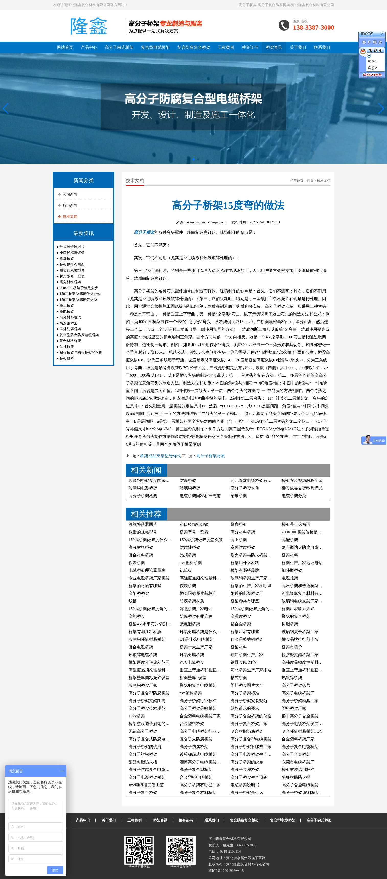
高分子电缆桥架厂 (298, 693)
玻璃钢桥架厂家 (143, 685)
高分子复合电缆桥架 (300, 746)
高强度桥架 (241, 616)
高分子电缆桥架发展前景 (304, 723)
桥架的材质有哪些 (145, 586)
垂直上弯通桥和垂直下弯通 (204, 670)
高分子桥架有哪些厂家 (251, 746)
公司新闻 (70, 194)
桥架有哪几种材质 (145, 631)
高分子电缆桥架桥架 (147, 777)
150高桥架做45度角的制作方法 (258, 609)
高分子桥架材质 (210, 456)
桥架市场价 (292, 647)
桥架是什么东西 (72, 264)
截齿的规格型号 (72, 270)
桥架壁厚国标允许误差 (149, 677)
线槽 (133, 601)
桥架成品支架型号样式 (160, 456)
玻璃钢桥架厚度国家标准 (151, 480)
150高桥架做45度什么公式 (80, 294)
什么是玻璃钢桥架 (247, 639)
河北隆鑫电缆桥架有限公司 (255, 480)
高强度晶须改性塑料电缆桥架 (206, 578)
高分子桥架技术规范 (147, 708)
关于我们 (298, 47)
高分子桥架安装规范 (249, 700)
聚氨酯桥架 (190, 624)
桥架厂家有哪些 (245, 631)
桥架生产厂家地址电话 (302, 563)
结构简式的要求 (245, 708)
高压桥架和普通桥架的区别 (306, 586)
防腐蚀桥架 (68, 323)
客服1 (372, 62)
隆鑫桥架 (67, 258)
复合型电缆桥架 (155, 47)
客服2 (372, 68)
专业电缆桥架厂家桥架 (149, 578)
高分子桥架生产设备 (249, 777)
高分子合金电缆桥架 (300, 785)
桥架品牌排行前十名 (300, 639)
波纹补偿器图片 (72, 247)
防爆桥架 (188, 480)
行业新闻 (70, 205)
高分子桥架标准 (245, 693)
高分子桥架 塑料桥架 (301, 792)
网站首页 (65, 47)
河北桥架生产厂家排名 (251, 670)
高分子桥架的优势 (145, 746)
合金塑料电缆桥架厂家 (200, 716)
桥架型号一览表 (72, 276)
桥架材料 (67, 358)
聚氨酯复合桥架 (296, 616)
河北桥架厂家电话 (196, 609)
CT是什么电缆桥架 (196, 639)
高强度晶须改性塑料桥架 (151, 670)
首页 (310, 180)
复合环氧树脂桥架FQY (302, 731)
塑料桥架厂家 (294, 708)
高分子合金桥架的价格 (251, 716)
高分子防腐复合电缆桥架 (151, 769)
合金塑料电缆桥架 (196, 777)
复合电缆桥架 (141, 647)
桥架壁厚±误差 (193, 677)
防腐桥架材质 (192, 601)
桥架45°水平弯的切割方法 (152, 624)
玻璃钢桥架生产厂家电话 (253, 578)
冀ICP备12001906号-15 (226, 871)
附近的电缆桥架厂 (247, 593)
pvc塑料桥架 (191, 563)
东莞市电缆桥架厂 (298, 762)
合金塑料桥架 (192, 723)
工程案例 (226, 47)
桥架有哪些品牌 (245, 570)
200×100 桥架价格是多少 (79, 288)
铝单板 (186, 570)
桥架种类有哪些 (245, 601)
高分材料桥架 (70, 282)
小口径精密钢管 (72, 253)
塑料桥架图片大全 (247, 685)
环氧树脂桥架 (192, 654)
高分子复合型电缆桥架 (251, 739)
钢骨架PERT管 (244, 662)
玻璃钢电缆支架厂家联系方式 (308, 601)
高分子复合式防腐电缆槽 (151, 739)
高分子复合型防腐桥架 (149, 693)
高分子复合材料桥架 (198, 792)
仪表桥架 (137, 563)
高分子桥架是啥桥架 (198, 708)
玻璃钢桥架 (190, 488)
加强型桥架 (292, 570)
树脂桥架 (290, 624)
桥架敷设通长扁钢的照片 (151, 723)
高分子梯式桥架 (119, 47)
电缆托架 (290, 578)
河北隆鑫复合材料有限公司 (306, 593)
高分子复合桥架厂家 (249, 723)
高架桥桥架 (139, 593)
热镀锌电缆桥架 (143, 654)
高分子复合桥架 (143, 792)
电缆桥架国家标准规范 (200, 496)
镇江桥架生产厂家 (247, 654)
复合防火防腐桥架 (196, 739)
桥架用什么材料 (245, 563)
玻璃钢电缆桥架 (143, 488)
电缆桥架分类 (294, 496)
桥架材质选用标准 (298, 769)
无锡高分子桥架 (143, 731)
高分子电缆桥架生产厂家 (253, 754)
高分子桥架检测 (143, 496)
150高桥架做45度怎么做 (78, 300)
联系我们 (322, 47)
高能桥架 (67, 311)
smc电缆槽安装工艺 (146, 785)
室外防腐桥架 (70, 329)
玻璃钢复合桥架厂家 (300, 631)
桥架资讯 (274, 47)
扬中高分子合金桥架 (300, 716)
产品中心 (89, 47)
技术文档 (70, 216)
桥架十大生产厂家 (196, 647)
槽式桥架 (239, 677)
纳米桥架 (239, 496)
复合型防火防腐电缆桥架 (79, 335)
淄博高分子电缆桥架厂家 (202, 762)
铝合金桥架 (241, 624)
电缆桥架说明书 (245, 785)
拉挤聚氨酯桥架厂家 (300, 654)
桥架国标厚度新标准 (198, 593)
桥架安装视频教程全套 (302, 480)
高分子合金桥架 (296, 754)
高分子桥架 (144, 232)
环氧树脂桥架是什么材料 (202, 631)
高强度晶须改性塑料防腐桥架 (308, 662)
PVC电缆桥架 (192, 662)
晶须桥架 (67, 347)
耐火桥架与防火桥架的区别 (81, 352)
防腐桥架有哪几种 (196, 616)
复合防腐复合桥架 (193, 47)
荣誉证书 (250, 47)
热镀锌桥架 (292, 677)
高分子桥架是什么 (247, 792)
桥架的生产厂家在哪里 (251, 586)
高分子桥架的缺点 (247, 762)
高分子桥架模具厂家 (300, 700)
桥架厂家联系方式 (298, 609)
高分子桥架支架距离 (147, 700)
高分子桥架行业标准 (198, 700)
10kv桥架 (137, 716)
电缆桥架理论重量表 (147, 570)
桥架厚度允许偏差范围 (149, 662)
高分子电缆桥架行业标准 (202, 731)
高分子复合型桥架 (196, 769)
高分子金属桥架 (245, 769)
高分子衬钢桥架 (143, 754)
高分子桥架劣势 (296, 685)
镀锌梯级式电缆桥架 (198, 754)
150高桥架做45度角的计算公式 (156, 609)
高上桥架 (67, 305)
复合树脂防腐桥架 (247, 731)
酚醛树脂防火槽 (143, 762)
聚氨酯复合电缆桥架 (198, 685)
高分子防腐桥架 (194, 746)
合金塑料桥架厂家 (298, 739)
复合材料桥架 (70, 341)
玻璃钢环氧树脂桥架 (147, 639)
